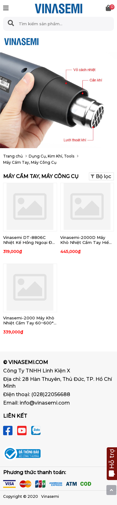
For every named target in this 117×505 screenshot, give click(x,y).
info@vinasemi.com (45, 403)
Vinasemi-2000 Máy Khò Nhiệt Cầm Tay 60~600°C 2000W (29, 322)
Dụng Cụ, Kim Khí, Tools (51, 156)
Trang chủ (13, 156)
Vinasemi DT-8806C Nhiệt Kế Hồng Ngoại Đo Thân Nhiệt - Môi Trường (29, 242)
